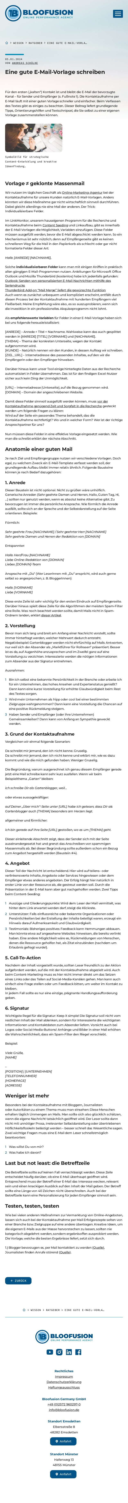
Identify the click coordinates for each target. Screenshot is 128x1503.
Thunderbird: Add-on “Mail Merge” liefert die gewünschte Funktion (55, 290)
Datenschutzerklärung (64, 1382)
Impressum (64, 1376)
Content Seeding (55, 225)
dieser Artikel (51, 615)
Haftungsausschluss (64, 1387)
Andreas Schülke (25, 63)
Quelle (98, 1248)
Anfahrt (63, 1441)
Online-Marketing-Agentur (82, 193)
